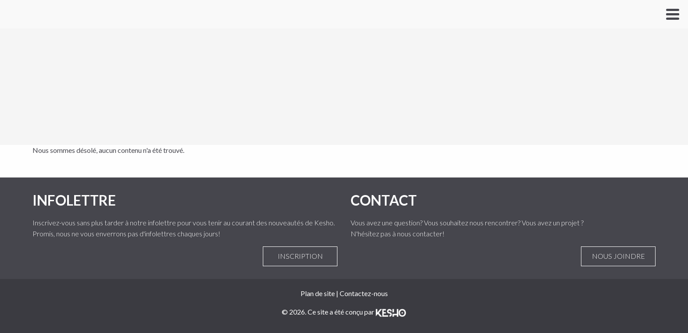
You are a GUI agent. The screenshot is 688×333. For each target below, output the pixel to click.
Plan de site (318, 293)
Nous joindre (618, 256)
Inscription (300, 256)
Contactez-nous (364, 293)
